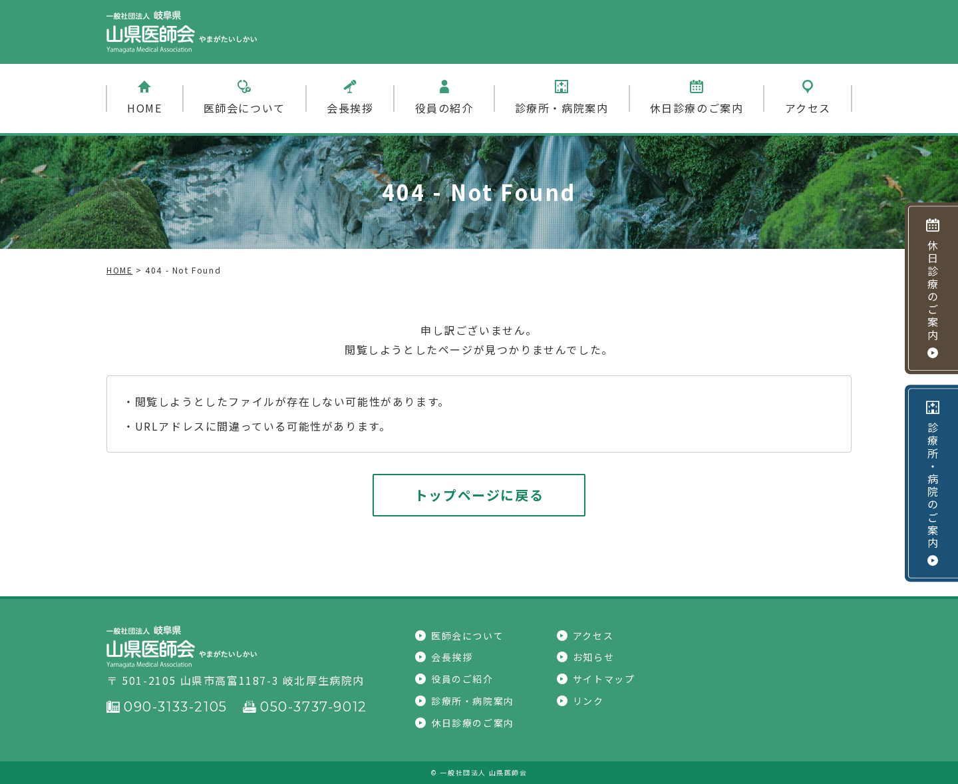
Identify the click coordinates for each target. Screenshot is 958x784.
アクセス (808, 98)
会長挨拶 (350, 98)
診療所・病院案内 (562, 98)
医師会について (244, 98)
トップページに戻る (479, 494)
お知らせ (585, 657)
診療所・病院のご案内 (933, 483)
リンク (580, 700)
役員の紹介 (444, 98)
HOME (144, 98)
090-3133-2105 (167, 707)
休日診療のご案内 (697, 98)
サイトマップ (596, 679)
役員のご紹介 (454, 679)
